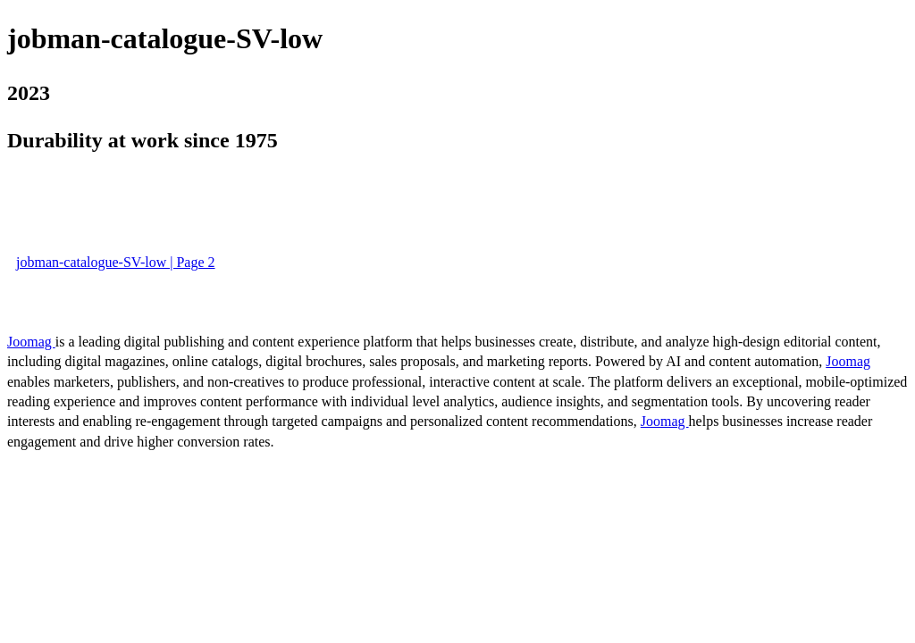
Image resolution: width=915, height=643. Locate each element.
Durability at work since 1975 (142, 140)
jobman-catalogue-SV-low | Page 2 (115, 262)
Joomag (31, 341)
